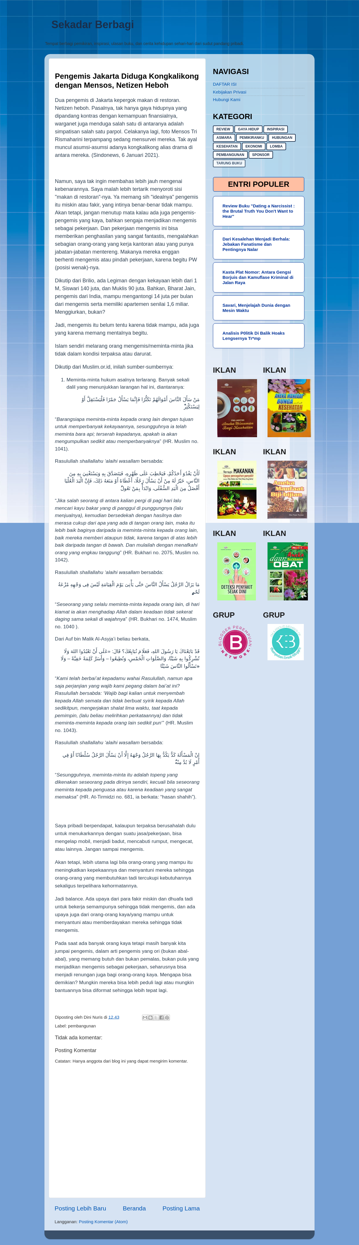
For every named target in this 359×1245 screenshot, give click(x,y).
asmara (224, 138)
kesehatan (227, 146)
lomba (276, 146)
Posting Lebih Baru (80, 1208)
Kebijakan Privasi (229, 91)
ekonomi (253, 146)
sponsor (261, 155)
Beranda (134, 1208)
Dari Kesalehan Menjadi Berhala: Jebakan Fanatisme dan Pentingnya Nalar (256, 244)
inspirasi (275, 129)
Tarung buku (229, 163)
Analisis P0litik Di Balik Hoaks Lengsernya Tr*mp (253, 336)
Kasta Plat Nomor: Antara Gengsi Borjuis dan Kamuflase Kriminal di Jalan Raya (257, 277)
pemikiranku (252, 138)
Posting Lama (181, 1208)
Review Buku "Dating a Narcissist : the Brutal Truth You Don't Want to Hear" (258, 211)
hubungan (282, 138)
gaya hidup (248, 129)
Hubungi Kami (226, 99)
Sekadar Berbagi (92, 25)
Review (223, 129)
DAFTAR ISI (224, 84)
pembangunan (82, 1025)
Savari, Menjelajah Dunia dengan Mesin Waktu (256, 308)
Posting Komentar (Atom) (103, 1221)
